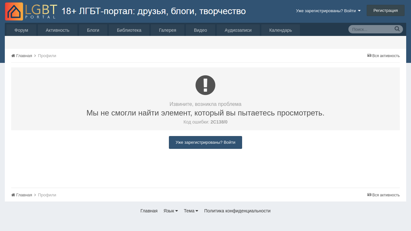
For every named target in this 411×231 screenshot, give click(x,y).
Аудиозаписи (238, 30)
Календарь (280, 30)
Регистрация (385, 10)
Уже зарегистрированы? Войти (328, 10)
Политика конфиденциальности (237, 210)
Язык (170, 210)
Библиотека (129, 30)
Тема (191, 210)
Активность (58, 30)
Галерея (167, 30)
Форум (21, 30)
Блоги (93, 30)
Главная (148, 210)
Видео (200, 30)
